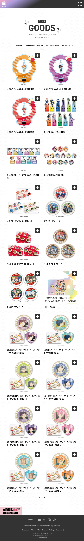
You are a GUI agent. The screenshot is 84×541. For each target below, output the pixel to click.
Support (25, 530)
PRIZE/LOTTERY (68, 45)
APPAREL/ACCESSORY (34, 45)
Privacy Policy (48, 530)
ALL (11, 45)
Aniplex (59, 530)
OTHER (42, 49)
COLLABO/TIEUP (52, 45)
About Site (35, 530)
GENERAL (19, 45)
